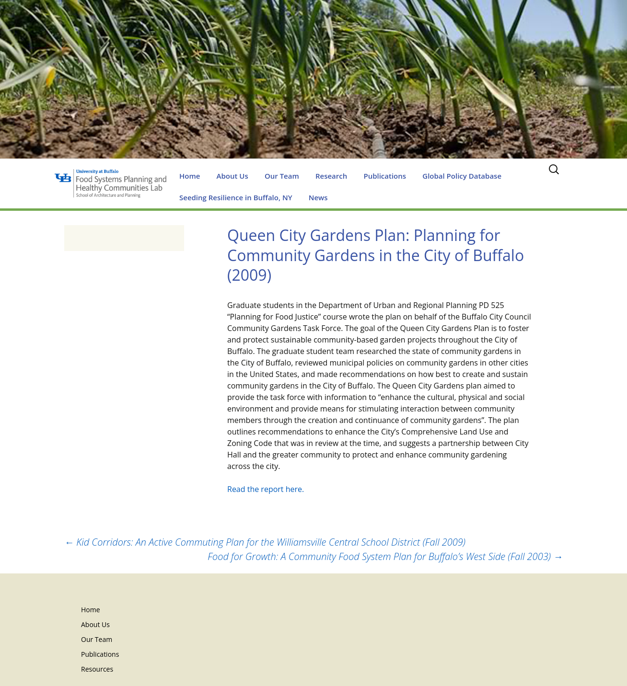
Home (189, 176)
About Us (232, 176)
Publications (384, 176)
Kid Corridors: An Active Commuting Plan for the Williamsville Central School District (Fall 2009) (264, 542)
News (318, 197)
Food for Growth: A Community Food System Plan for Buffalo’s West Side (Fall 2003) (385, 556)
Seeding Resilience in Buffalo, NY (235, 197)
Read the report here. (265, 489)
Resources (97, 669)
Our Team (282, 176)
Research (331, 176)
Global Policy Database (461, 176)
